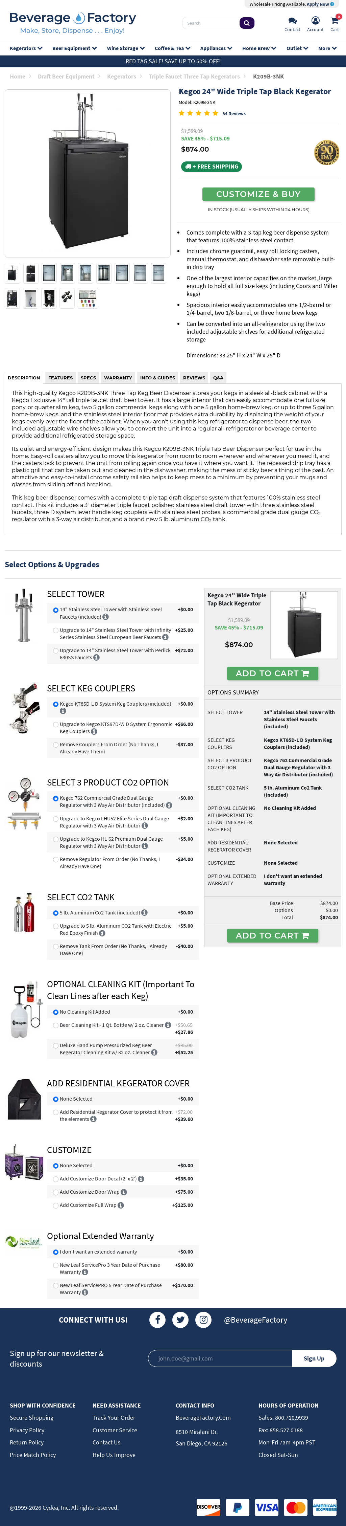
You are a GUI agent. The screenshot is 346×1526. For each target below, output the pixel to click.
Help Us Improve (114, 1455)
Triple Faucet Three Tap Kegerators (197, 76)
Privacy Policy (27, 1430)
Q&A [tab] (218, 377)
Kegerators (26, 48)
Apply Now (320, 4)
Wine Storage (125, 48)
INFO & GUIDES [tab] (157, 377)
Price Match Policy (33, 1455)
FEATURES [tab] (60, 377)
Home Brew (259, 48)
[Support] (292, 23)
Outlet (297, 48)
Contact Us (107, 1442)
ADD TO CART (273, 673)
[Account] (315, 23)
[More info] (105, 616)
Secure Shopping (31, 1417)
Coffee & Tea (172, 48)
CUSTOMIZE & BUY (258, 194)
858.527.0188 (285, 1430)
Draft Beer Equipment (69, 76)
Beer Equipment (74, 48)
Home (20, 76)
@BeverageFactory (255, 1319)
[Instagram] (203, 1320)
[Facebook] (157, 1320)
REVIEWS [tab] (194, 377)
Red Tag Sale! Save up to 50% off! (173, 61)
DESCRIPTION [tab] (24, 377)
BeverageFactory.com (203, 1417)
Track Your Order (114, 1417)
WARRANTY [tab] (118, 377)
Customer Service (115, 1430)
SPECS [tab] (88, 377)
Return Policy (27, 1442)
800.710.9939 (291, 1417)
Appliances (216, 48)
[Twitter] (180, 1320)
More (327, 48)
